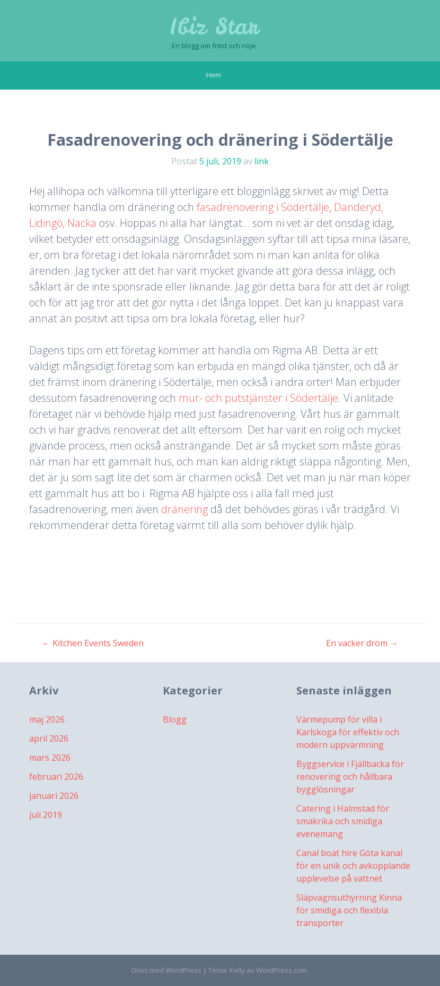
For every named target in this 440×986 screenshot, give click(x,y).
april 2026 (48, 738)
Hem (213, 75)
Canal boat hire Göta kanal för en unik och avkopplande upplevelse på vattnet (353, 865)
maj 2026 (47, 719)
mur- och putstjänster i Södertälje (258, 398)
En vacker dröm (362, 643)
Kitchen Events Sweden (93, 643)
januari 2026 (53, 796)
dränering (185, 509)
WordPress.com (281, 970)
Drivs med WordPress (166, 970)
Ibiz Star (213, 26)
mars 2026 (50, 757)
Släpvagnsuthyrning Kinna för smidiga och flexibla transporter (349, 910)
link (261, 161)
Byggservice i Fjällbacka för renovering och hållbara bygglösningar (350, 776)
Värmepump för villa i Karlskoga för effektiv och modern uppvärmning (347, 732)
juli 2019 (45, 815)
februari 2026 (56, 776)
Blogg (175, 719)
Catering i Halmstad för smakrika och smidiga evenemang (342, 821)
